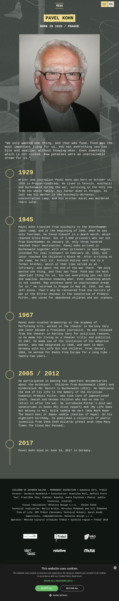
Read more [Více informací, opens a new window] (77, 576)
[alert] (59, 582)
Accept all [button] (47, 588)
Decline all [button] (72, 588)
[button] (59, 581)
